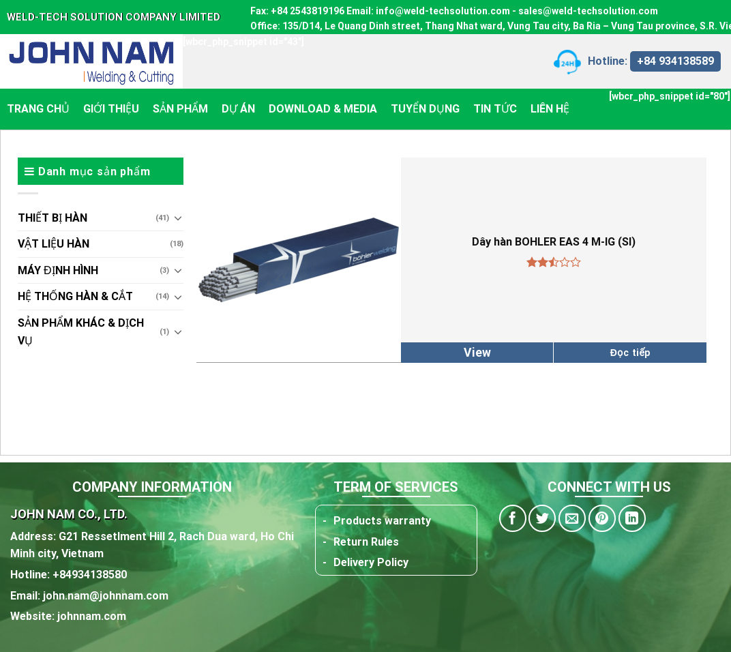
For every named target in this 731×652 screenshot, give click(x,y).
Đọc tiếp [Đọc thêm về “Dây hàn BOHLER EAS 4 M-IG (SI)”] (630, 352)
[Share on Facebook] (512, 518)
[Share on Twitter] (542, 518)
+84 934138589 (675, 61)
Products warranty (382, 520)
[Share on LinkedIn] (632, 518)
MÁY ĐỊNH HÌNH (58, 270)
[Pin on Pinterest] (602, 518)
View (477, 352)
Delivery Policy (370, 562)
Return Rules (366, 541)
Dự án (238, 108)
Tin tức (495, 108)
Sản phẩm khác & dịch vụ (81, 331)
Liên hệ (550, 108)
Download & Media (323, 108)
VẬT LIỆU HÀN (53, 243)
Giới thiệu (111, 108)
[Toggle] (178, 217)
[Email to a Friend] (572, 518)
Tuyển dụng (425, 108)
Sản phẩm (180, 108)
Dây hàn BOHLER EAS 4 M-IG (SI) (554, 241)
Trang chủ (38, 108)
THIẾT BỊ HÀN (52, 217)
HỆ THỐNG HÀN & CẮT (75, 296)
